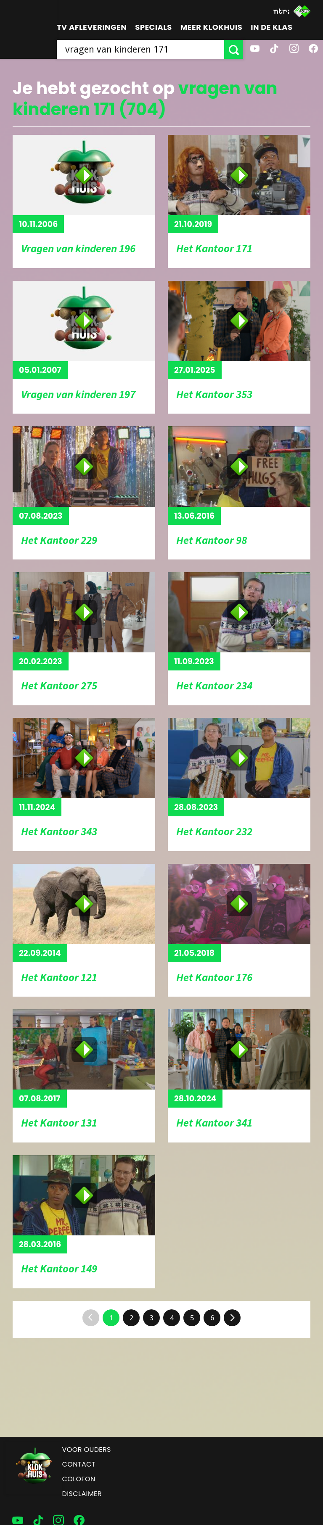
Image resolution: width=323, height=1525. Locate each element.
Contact (78, 1464)
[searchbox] (140, 49)
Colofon (78, 1479)
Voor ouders (86, 1449)
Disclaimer (82, 1494)
